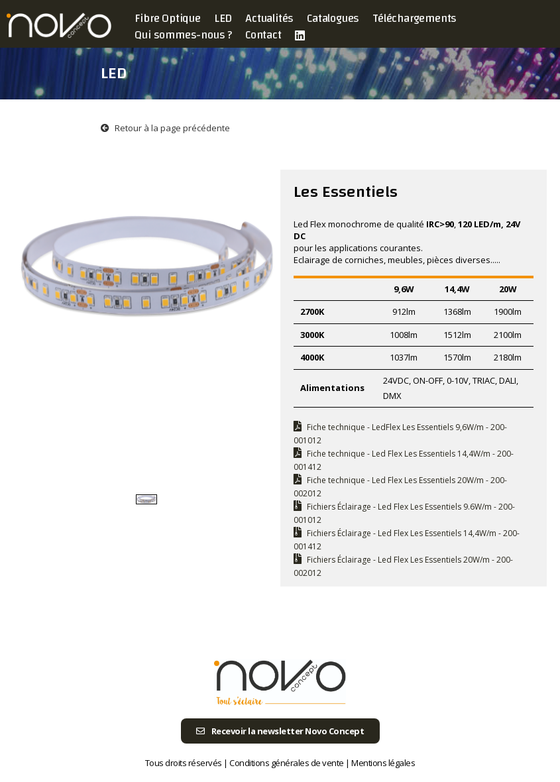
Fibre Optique (167, 18)
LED (223, 18)
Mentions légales (383, 763)
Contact (263, 35)
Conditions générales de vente (286, 763)
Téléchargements (414, 18)
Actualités (269, 18)
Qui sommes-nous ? (183, 35)
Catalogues (333, 18)
